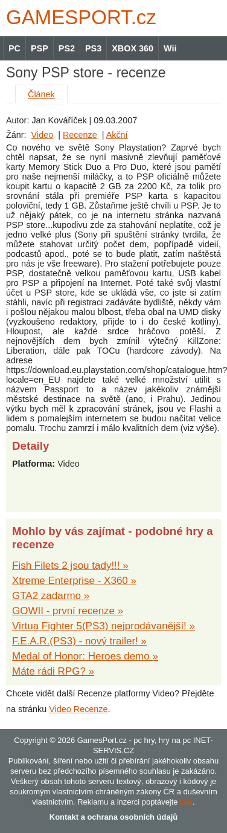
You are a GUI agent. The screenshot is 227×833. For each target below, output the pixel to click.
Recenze (80, 135)
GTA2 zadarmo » (50, 595)
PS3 (93, 48)
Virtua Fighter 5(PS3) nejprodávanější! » (103, 626)
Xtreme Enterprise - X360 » (74, 580)
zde (186, 801)
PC (14, 48)
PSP (39, 48)
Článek (41, 94)
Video (42, 135)
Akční (117, 135)
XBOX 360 (132, 48)
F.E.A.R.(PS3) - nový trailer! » (79, 641)
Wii (170, 48)
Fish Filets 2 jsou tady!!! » (70, 565)
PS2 (67, 48)
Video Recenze (78, 709)
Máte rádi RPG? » (53, 671)
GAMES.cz (78, 17)
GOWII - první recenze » (67, 611)
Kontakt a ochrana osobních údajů (113, 817)
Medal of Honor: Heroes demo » (85, 656)
